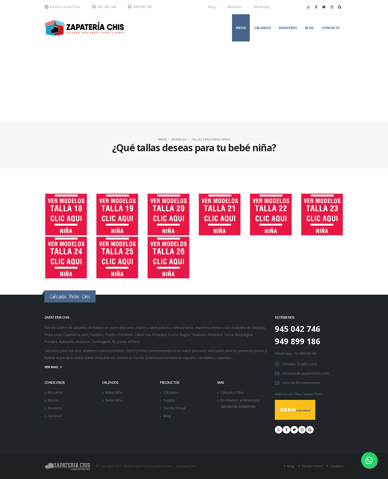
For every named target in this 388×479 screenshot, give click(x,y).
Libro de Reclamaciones (301, 383)
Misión (53, 400)
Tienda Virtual (174, 408)
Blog (211, 7)
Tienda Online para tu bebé (155, 357)
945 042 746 (104, 7)
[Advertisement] (194, 81)
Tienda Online (311, 466)
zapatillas (223, 357)
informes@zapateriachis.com (305, 373)
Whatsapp (262, 7)
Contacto (331, 28)
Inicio (241, 28)
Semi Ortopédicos (100, 357)
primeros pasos (251, 350)
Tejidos (169, 400)
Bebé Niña (114, 400)
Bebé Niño (114, 392)
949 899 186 (140, 7)
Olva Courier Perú (308, 394)
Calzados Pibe (232, 392)
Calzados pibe (55, 350)
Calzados (262, 28)
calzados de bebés (88, 327)
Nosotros (288, 28)
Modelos (234, 7)
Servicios (55, 416)
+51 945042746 (305, 353)
